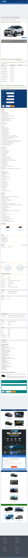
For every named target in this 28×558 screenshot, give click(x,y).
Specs (10, 20)
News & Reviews (14, 20)
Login (23, 1)
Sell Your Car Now (14, 466)
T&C (15, 552)
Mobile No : (3, 96)
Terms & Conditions (10, 104)
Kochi (18, 540)
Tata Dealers (3, 262)
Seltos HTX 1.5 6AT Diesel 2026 (7, 230)
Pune (18, 539)
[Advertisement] (14, 10)
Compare (24, 40)
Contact (18, 550)
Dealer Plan (15, 3)
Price (2, 20)
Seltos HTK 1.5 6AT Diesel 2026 (20, 230)
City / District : (4, 102)
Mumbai (16, 539)
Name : (3, 93)
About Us (16, 550)
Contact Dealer (8, 270)
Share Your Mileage (24, 244)
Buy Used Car (12, 3)
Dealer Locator (5, 551)
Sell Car (10, 3)
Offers (5, 20)
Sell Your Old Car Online (14, 454)
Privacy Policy (18, 552)
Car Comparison (5, 550)
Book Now (12, 106)
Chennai (16, 540)
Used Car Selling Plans (5, 539)
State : (3, 99)
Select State (19, 1)
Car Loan (4, 540)
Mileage (7, 20)
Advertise (16, 551)
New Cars (18, 3)
